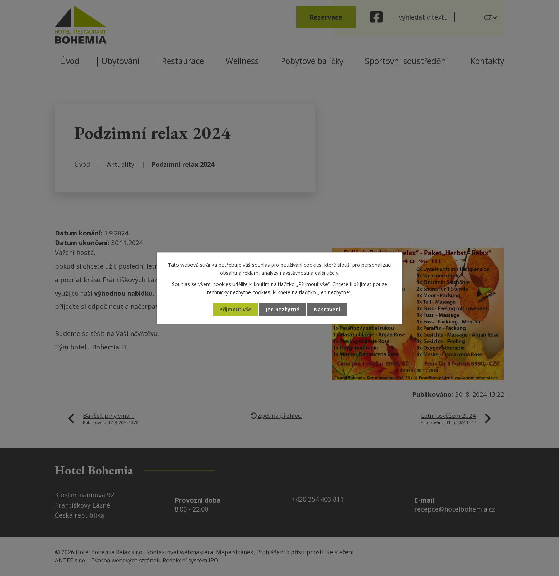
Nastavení (327, 309)
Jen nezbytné (282, 309)
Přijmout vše (235, 309)
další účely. (327, 272)
